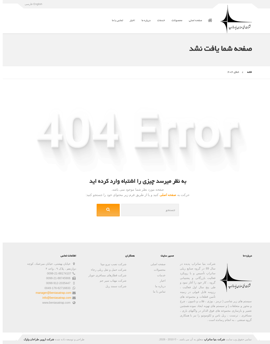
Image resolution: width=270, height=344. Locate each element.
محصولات (174, 20)
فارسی (26, 4)
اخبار (129, 20)
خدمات (158, 20)
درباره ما (143, 20)
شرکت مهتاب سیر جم (110, 280)
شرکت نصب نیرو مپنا (111, 264)
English (35, 4)
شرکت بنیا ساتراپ (211, 339)
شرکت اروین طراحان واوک (36, 339)
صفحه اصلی (192, 20)
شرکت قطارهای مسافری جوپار (105, 275)
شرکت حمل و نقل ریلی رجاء (106, 269)
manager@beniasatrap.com (51, 292)
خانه (247, 72)
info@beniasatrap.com (54, 297)
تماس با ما (114, 20)
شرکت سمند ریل (113, 286)
